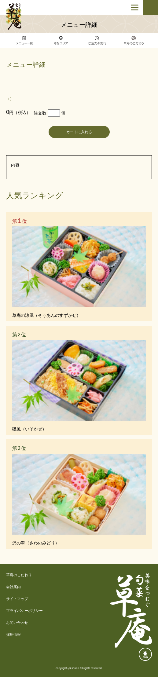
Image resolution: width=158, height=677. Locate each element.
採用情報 (13, 634)
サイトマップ (17, 599)
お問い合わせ (17, 622)
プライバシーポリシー (24, 611)
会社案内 (13, 587)
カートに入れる (79, 132)
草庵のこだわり (19, 575)
